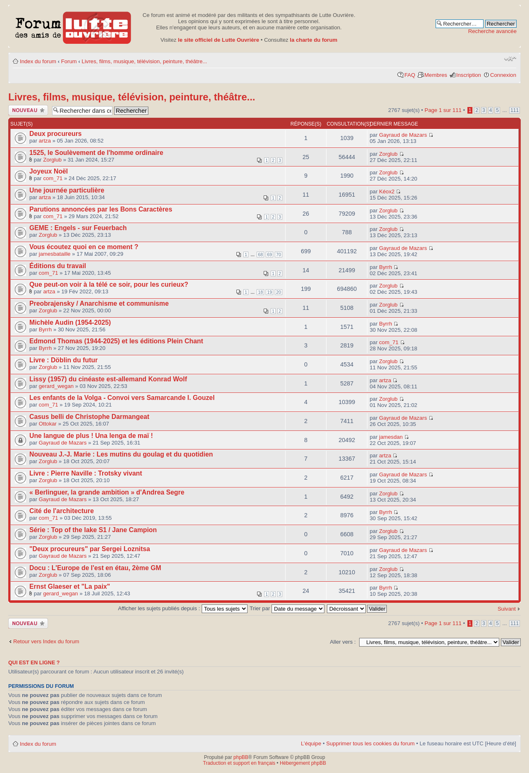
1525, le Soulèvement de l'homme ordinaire (96, 152)
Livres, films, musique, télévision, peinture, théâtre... (144, 61)
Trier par (287, 608)
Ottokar (48, 424)
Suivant (507, 609)
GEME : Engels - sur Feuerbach (78, 227)
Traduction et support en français (239, 763)
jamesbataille (55, 254)
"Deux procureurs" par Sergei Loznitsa (89, 548)
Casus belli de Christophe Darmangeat (89, 416)
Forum (69, 61)
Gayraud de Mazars (403, 135)
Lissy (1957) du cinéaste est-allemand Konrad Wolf (108, 379)
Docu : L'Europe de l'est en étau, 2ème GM (95, 567)
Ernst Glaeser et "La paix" (69, 586)
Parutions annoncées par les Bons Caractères (100, 209)
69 (269, 254)
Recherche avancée (492, 31)
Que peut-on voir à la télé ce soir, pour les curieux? (108, 284)
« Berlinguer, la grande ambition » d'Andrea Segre (106, 492)
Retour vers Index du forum (46, 641)
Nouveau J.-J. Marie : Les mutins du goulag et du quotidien (121, 454)
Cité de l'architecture (61, 510)
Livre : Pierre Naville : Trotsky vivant (85, 473)
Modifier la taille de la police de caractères (510, 58)
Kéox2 (386, 191)
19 (269, 292)
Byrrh (385, 267)
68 (260, 254)
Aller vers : (342, 642)
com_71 (52, 178)
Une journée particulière (66, 190)
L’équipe (311, 743)
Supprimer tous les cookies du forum (370, 743)
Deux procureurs (55, 133)
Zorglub (52, 160)
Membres (435, 75)
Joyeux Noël (48, 171)
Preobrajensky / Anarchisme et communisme (99, 303)
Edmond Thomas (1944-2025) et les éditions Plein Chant (116, 341)
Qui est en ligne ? (34, 663)
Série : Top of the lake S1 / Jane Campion (93, 529)
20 (278, 292)
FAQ (409, 75)
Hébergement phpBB (303, 763)
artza (45, 141)
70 (278, 254)
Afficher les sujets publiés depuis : (183, 608)
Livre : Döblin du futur (63, 360)
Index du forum (38, 61)
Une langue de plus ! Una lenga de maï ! (91, 435)
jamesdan (391, 437)
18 (260, 292)
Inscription (468, 75)
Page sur (442, 110)
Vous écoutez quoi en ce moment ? (83, 246)
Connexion (503, 75)
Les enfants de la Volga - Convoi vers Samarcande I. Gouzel (121, 397)
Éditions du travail (57, 265)
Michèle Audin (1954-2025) (70, 322)
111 (514, 110)
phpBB (241, 757)
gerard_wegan (56, 386)
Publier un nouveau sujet (28, 110)
